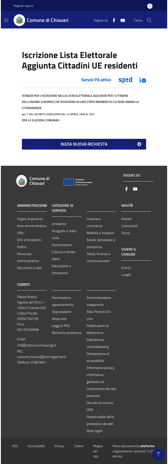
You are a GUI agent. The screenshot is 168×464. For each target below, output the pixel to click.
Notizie (126, 218)
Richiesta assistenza (66, 332)
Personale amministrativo (28, 257)
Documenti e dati (29, 267)
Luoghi (126, 274)
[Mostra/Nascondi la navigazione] (6, 20)
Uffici (20, 232)
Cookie (78, 445)
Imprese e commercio (94, 222)
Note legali (94, 430)
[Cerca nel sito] (149, 20)
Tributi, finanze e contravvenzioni (98, 257)
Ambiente (59, 223)
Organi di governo (30, 218)
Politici (21, 246)
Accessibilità (36, 445)
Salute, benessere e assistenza (101, 243)
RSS (15, 445)
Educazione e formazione (61, 269)
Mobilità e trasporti (100, 232)
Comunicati (129, 225)
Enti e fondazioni (29, 239)
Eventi (126, 267)
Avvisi (125, 232)
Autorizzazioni (62, 244)
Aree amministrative (32, 225)
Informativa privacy (101, 367)
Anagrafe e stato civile (64, 234)
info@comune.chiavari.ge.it (36, 345)
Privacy (59, 445)
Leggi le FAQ (61, 325)
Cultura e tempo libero (63, 255)
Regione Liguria (23, 5)
